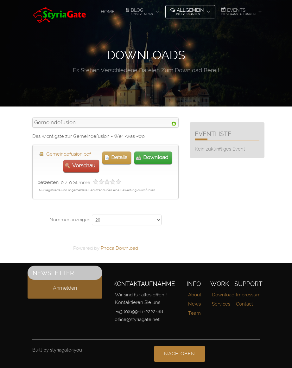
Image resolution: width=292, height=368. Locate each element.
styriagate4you (66, 350)
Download (155, 157)
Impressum (248, 295)
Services (221, 304)
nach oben (179, 354)
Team (194, 313)
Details (119, 157)
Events (238, 11)
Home (108, 12)
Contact (244, 304)
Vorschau (83, 166)
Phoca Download (119, 248)
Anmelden (65, 288)
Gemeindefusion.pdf (68, 154)
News (194, 304)
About (194, 295)
